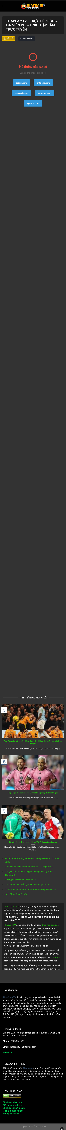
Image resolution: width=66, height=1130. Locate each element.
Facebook (7, 1052)
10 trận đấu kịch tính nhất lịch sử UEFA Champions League (33, 842)
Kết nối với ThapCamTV (16, 894)
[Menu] (3, 6)
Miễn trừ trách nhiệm (13, 1111)
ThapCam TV (9, 997)
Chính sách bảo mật (12, 1102)
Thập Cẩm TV (10, 906)
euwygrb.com (21, 93)
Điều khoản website (12, 1105)
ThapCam (55, 957)
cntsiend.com (43, 82)
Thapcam (28, 1068)
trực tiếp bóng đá (50, 924)
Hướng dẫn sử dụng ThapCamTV (20, 879)
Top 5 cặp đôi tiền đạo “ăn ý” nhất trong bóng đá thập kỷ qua (33, 793)
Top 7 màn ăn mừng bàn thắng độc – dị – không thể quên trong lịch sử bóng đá (33, 742)
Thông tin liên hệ (11, 1113)
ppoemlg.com (44, 93)
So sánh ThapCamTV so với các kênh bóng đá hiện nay (30, 889)
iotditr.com (21, 82)
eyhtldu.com (33, 103)
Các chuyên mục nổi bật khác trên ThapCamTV (27, 884)
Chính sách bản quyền (14, 1108)
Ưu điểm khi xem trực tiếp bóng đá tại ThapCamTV (29, 866)
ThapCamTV (10, 924)
